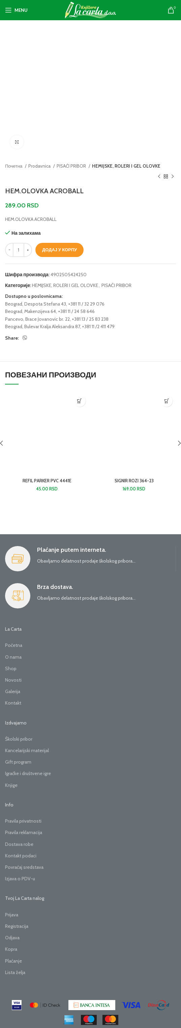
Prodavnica (40, 166)
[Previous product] (159, 176)
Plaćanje (13, 961)
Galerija (12, 691)
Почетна (14, 166)
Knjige (11, 785)
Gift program (18, 762)
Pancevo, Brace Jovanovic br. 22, (38, 319)
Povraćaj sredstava (24, 867)
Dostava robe (19, 844)
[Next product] (172, 176)
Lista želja (15, 972)
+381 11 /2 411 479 (98, 326)
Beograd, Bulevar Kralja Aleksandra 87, (43, 326)
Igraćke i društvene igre (28, 773)
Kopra (11, 949)
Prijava (11, 915)
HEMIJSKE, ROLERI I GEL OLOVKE (126, 166)
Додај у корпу (59, 249)
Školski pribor (18, 739)
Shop (11, 668)
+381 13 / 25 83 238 (90, 319)
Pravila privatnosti (23, 821)
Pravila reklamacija (23, 832)
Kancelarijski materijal (27, 750)
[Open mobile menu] (16, 10)
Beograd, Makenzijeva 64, (31, 311)
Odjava (12, 938)
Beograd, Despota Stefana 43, (36, 304)
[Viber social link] (25, 338)
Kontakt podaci (20, 856)
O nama (13, 657)
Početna (13, 645)
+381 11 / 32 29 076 (86, 304)
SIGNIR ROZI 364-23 (134, 480)
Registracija (16, 926)
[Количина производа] (18, 250)
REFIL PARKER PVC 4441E (47, 480)
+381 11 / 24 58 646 (76, 311)
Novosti (13, 680)
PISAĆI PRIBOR (72, 166)
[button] (80, 401)
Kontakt (13, 703)
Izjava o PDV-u (20, 879)
